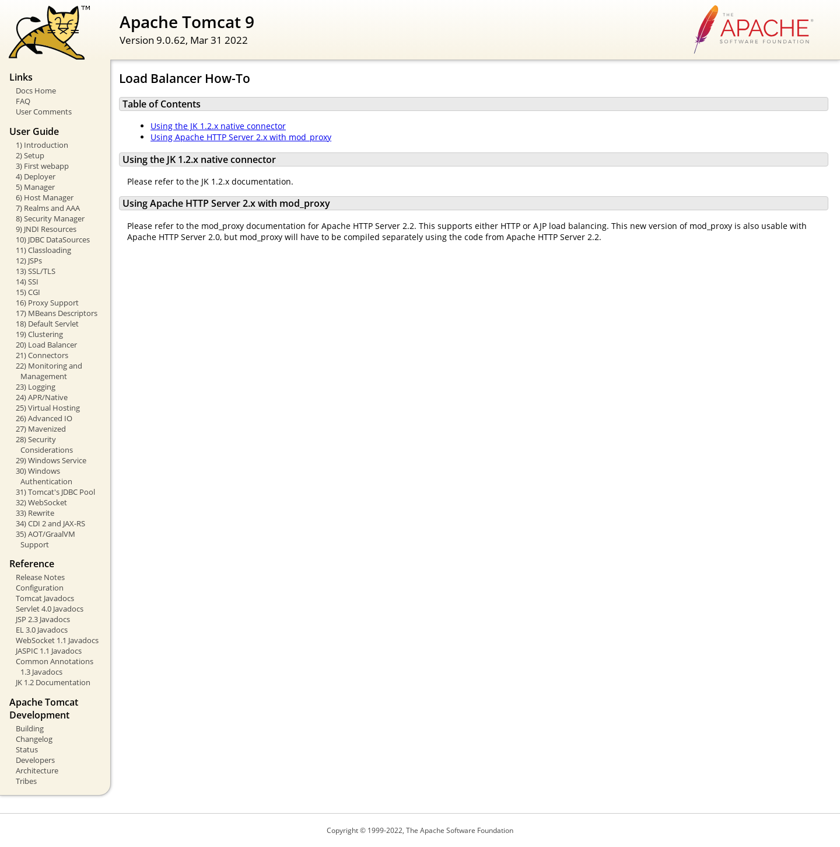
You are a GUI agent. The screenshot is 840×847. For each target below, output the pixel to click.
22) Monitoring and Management (49, 370)
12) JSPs (29, 260)
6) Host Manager (45, 197)
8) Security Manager (50, 218)
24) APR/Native (42, 397)
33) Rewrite (35, 513)
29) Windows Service (51, 460)
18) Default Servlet (47, 323)
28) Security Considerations (44, 444)
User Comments (44, 111)
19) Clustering (39, 334)
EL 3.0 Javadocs (42, 629)
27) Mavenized (41, 429)
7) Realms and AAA (48, 208)
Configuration (40, 587)
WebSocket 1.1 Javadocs (57, 640)
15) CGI (28, 292)
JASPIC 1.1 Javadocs (49, 650)
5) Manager (35, 187)
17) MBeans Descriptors (56, 313)
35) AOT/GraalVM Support (45, 539)
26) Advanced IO (44, 418)
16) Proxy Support (47, 302)
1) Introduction (42, 145)
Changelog (34, 739)
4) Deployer (35, 176)
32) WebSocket (41, 502)
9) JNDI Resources (46, 229)
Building (30, 728)
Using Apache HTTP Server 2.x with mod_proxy (240, 137)
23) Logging (35, 386)
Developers (35, 760)
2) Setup (30, 155)
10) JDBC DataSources (53, 239)
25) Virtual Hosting (48, 407)
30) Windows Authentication (44, 476)
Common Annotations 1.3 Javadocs (54, 666)
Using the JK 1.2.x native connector (218, 125)
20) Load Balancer (46, 344)
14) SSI (27, 281)
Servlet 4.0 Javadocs (49, 608)
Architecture (37, 770)
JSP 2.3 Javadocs (43, 619)
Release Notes (40, 577)
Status (27, 749)
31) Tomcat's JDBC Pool (55, 492)
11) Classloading (43, 250)
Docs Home (36, 90)
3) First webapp (42, 166)
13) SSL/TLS (35, 271)
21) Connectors (42, 355)
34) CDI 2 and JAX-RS (50, 523)
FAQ (23, 101)
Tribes (26, 781)
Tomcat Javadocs (45, 598)
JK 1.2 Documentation (53, 682)
